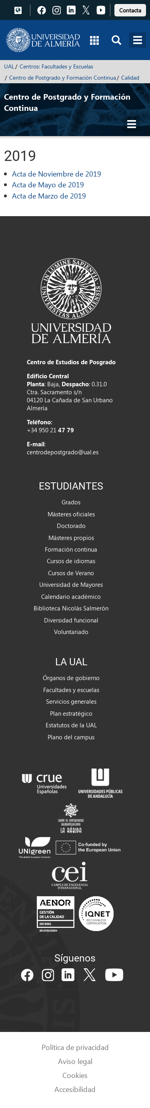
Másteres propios (71, 538)
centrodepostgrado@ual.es (62, 452)
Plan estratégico (71, 713)
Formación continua (71, 549)
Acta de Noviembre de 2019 (56, 174)
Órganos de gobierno (71, 678)
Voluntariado (71, 632)
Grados (71, 502)
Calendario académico (71, 596)
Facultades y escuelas (71, 690)
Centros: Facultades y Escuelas (56, 66)
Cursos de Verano (71, 573)
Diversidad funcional (71, 620)
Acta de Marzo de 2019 (49, 196)
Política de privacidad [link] (75, 1047)
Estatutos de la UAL (71, 725)
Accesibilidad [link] (75, 1089)
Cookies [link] (75, 1075)
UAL (9, 66)
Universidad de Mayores (71, 584)
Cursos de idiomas (71, 561)
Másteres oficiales (71, 514)
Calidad (130, 77)
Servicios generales (71, 701)
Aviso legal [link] (75, 1061)
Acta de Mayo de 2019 (48, 184)
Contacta (130, 10)
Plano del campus (71, 737)
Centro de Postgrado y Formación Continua (62, 77)
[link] (130, 9)
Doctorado (71, 526)
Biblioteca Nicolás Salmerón (71, 608)
